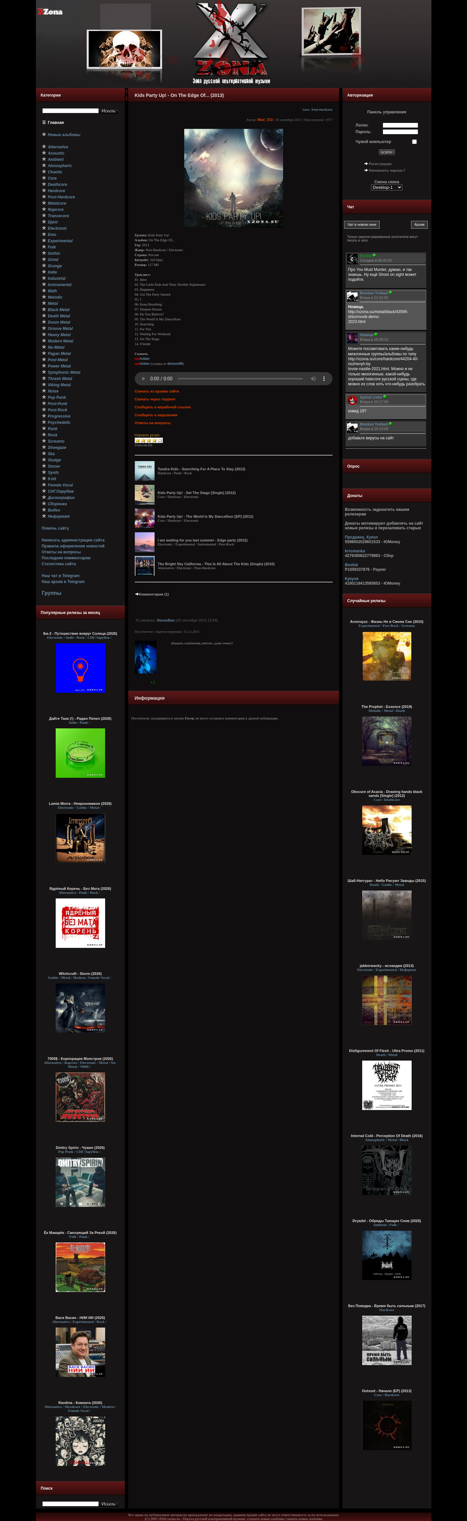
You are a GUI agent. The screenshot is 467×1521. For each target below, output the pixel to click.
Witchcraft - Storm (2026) (80, 974)
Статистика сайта (59, 564)
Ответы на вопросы (61, 552)
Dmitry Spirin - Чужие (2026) (80, 1148)
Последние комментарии (66, 558)
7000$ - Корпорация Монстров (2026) (80, 1059)
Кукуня (352, 578)
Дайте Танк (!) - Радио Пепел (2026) (80, 718)
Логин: (362, 125)
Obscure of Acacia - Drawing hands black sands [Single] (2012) (387, 794)
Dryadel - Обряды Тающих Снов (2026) (386, 1221)
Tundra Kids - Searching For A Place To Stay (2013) (202, 469)
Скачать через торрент (155, 399)
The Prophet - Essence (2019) (387, 707)
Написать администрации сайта (73, 540)
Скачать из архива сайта (157, 391)
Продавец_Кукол (361, 537)
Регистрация (380, 164)
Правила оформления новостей (73, 546)
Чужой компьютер (373, 141)
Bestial (351, 565)
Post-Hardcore (322, 109)
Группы (51, 593)
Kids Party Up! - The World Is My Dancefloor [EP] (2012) (205, 516)
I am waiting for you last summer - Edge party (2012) (203, 540)
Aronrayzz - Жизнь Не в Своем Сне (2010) (386, 622)
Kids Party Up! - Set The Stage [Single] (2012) (197, 493)
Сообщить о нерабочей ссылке (163, 407)
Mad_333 (265, 120)
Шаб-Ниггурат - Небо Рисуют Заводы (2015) (387, 881)
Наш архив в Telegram (63, 581)
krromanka (355, 551)
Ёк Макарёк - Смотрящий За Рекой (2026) (80, 1233)
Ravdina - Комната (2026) (80, 1403)
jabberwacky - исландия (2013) (387, 966)
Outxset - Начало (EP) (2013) (387, 1391)
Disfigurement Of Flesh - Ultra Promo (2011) (386, 1051)
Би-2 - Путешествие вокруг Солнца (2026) (80, 633)
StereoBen (166, 620)
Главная (56, 122)
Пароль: (364, 132)
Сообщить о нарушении (156, 415)
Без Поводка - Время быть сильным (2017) (386, 1306)
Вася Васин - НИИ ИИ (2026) (80, 1318)
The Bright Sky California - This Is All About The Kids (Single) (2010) (216, 564)
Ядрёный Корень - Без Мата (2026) (80, 889)
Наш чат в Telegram (60, 575)
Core (306, 109)
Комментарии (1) (152, 594)
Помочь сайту (55, 528)
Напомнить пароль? (387, 170)
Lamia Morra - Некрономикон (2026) (80, 803)
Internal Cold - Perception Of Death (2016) (387, 1136)
